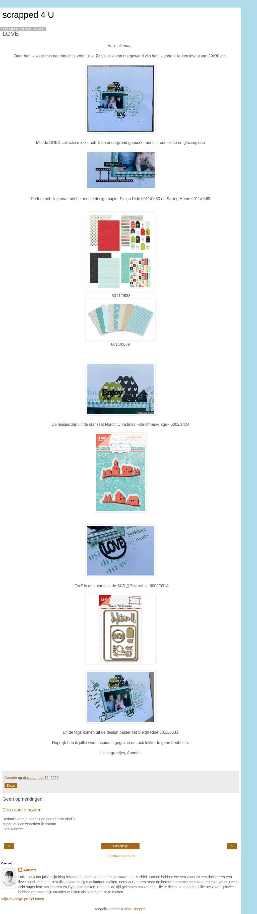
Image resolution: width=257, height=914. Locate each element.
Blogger (139, 909)
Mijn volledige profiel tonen (22, 899)
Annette (30, 870)
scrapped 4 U (28, 15)
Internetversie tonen (120, 856)
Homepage (120, 846)
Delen (11, 785)
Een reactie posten (22, 809)
